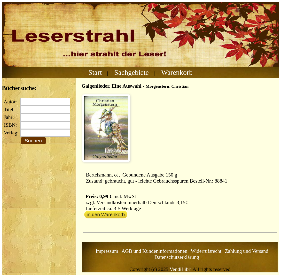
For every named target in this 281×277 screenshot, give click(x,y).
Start (95, 72)
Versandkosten (111, 202)
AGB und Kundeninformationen (154, 251)
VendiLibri (181, 269)
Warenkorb (177, 72)
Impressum (107, 251)
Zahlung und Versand (246, 251)
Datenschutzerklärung (177, 257)
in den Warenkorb (106, 214)
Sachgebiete (131, 72)
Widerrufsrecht (206, 251)
